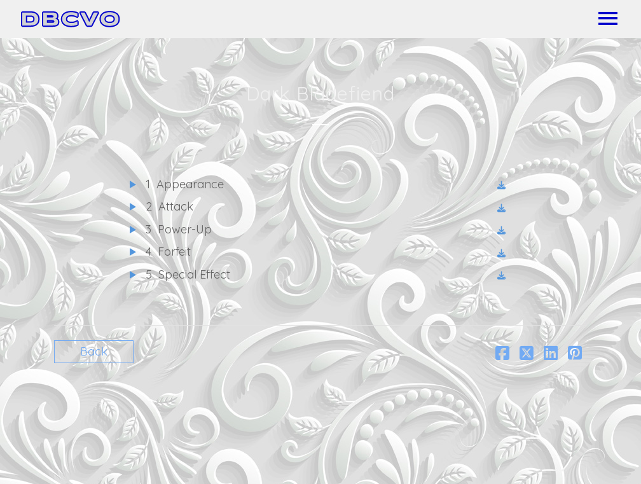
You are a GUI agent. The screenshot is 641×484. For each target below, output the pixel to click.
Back (93, 351)
